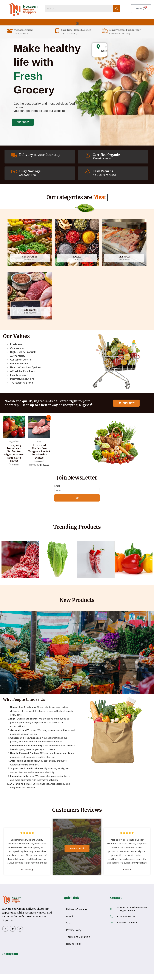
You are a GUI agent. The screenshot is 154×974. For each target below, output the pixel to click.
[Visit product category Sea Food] (124, 242)
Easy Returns (103, 171)
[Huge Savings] (14, 171)
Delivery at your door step (39, 155)
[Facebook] (5, 929)
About (69, 916)
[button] (77, 23)
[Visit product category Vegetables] (30, 242)
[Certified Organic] (87, 155)
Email (57, 485)
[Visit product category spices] (77, 242)
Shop (69, 923)
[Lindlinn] (20, 929)
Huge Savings (30, 171)
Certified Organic (106, 155)
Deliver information (77, 909)
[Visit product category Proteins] (30, 295)
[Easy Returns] (87, 171)
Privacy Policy (73, 930)
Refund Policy (73, 943)
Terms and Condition (78, 937)
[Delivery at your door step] (14, 155)
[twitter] (13, 929)
